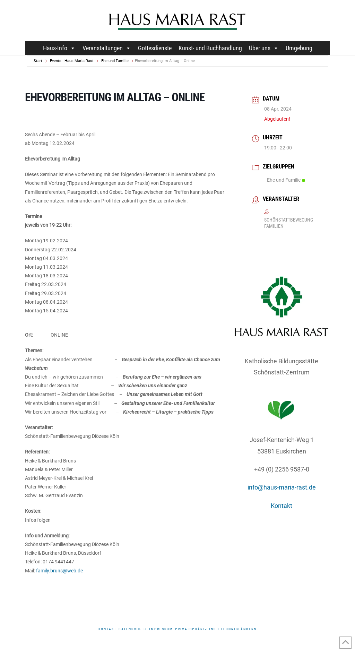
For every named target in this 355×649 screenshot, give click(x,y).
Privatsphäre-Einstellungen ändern (216, 629)
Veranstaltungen (107, 48)
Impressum (161, 629)
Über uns (264, 48)
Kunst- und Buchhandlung (210, 48)
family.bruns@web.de (59, 570)
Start (38, 61)
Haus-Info (59, 48)
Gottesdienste (155, 48)
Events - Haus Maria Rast (72, 61)
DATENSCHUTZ (133, 629)
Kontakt (281, 505)
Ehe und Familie (115, 61)
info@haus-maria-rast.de (282, 487)
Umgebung (299, 48)
